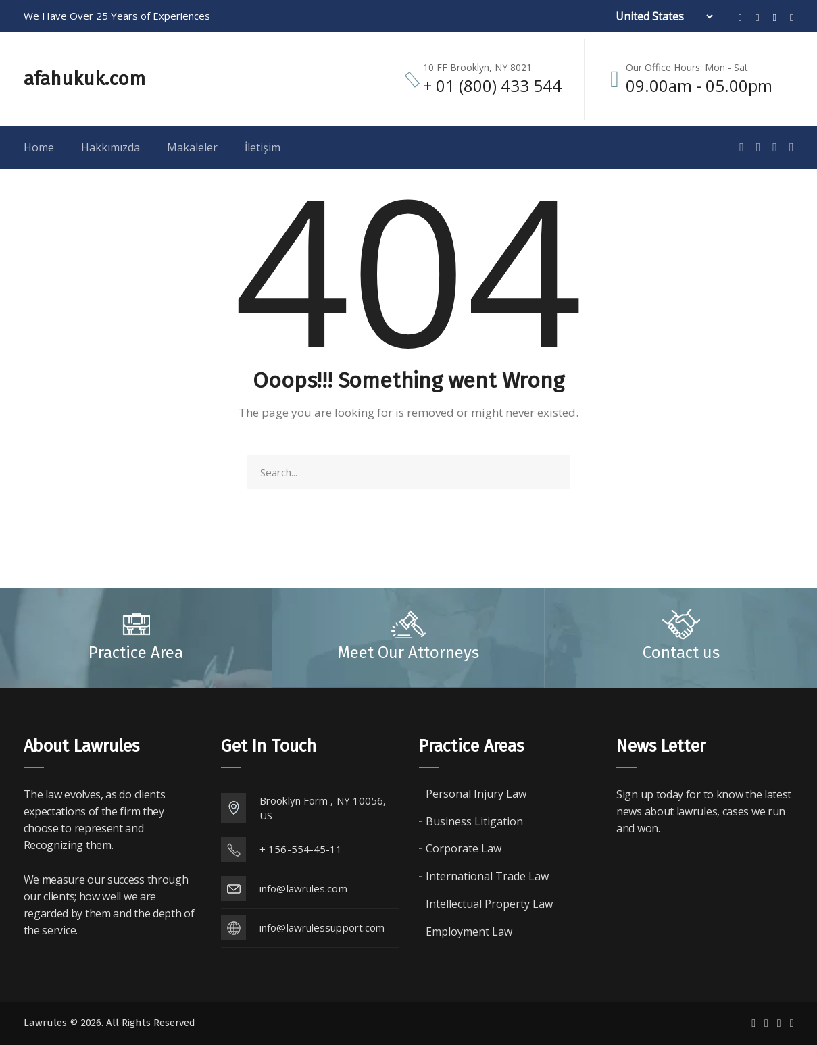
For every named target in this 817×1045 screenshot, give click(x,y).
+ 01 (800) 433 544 (492, 85)
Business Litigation (474, 821)
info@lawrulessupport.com (322, 927)
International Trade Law (487, 876)
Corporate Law (463, 848)
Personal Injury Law (476, 793)
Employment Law (469, 931)
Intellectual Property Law (489, 903)
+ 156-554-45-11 (301, 849)
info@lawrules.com (303, 888)
